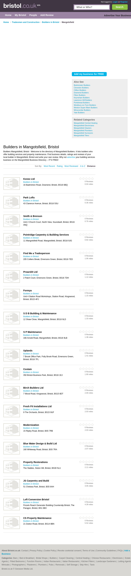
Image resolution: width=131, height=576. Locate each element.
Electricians (117, 558)
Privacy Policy (36, 550)
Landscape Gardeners (106, 561)
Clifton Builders (80, 90)
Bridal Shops (42, 558)
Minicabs (6, 565)
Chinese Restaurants (101, 558)
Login (115, 2)
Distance (91, 166)
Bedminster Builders (82, 85)
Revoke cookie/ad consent (69, 550)
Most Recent (49, 166)
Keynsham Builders (82, 98)
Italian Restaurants (71, 561)
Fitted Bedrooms (17, 561)
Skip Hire (84, 565)
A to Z (82, 166)
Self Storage (72, 565)
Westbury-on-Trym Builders (85, 105)
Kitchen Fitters (88, 561)
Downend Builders (81, 93)
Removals (60, 565)
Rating (60, 166)
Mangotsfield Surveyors (83, 133)
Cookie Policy (50, 550)
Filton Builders (79, 95)
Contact (24, 550)
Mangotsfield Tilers (81, 135)
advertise (71, 157)
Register (124, 2)
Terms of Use (88, 550)
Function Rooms (34, 561)
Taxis (92, 565)
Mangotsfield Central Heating (85, 123)
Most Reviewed (71, 166)
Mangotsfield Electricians (84, 125)
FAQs (120, 550)
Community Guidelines (106, 550)
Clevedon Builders (81, 88)
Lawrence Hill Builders (83, 100)
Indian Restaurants (52, 561)
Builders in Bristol (31, 182)
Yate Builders (79, 113)
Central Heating (83, 558)
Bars (15, 558)
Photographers (18, 565)
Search (120, 7)
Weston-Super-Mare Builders (85, 108)
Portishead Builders (82, 103)
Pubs (51, 565)
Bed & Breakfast (26, 558)
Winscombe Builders (82, 110)
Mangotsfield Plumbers (83, 130)
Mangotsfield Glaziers (82, 128)
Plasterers (31, 565)
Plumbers (42, 565)
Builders (53, 558)
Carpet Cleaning (66, 558)
